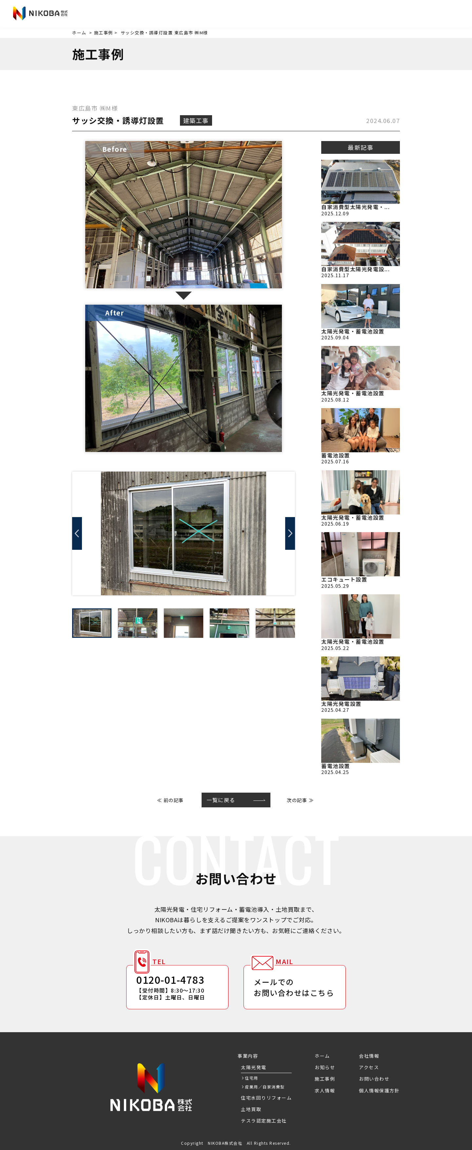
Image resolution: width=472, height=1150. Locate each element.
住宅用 (251, 1078)
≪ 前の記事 (170, 800)
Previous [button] (77, 533)
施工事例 (288, 14)
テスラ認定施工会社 (264, 1120)
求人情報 (318, 14)
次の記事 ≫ (300, 800)
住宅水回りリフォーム (266, 1097)
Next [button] (290, 533)
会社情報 (349, 14)
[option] (183, 533)
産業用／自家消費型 (265, 1086)
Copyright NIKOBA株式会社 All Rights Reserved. (236, 1143)
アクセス (380, 14)
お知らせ (226, 14)
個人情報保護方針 (379, 1090)
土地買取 (251, 1109)
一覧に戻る (220, 800)
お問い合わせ (434, 13)
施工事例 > (106, 32)
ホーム (79, 32)
